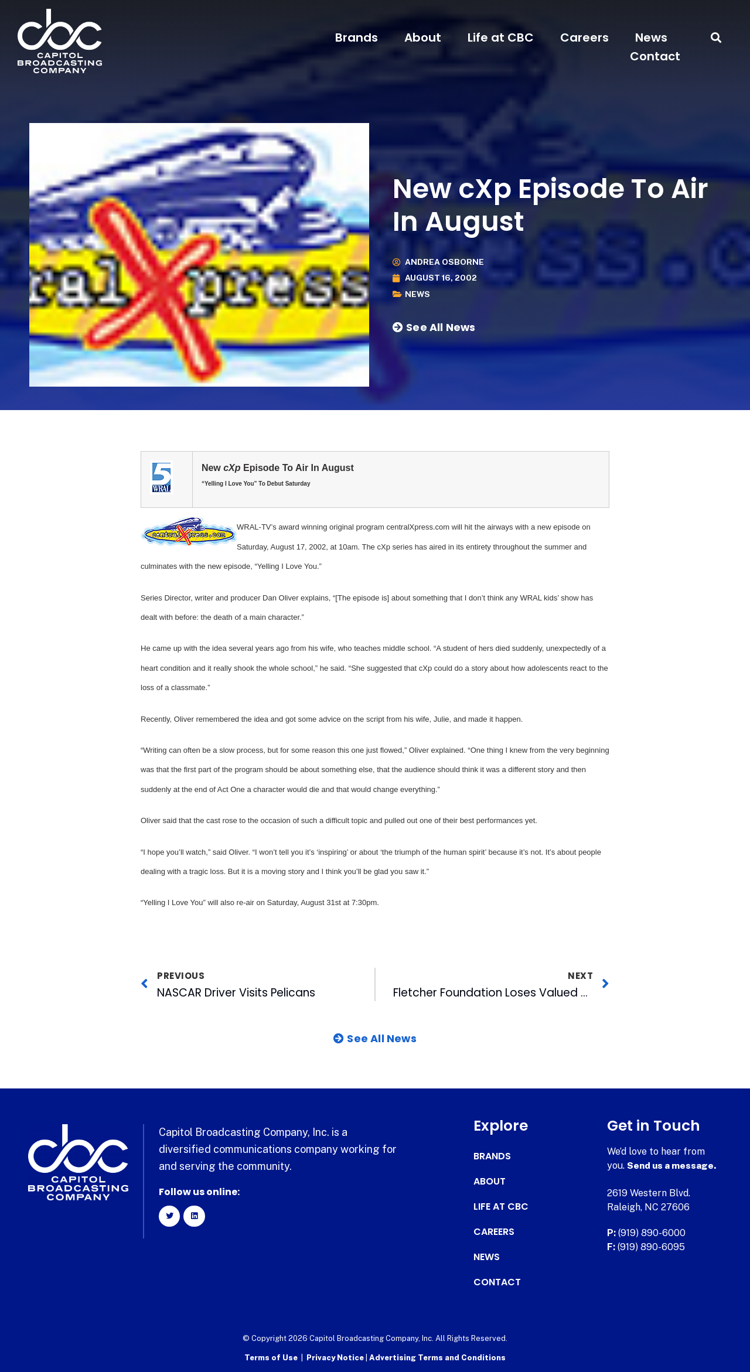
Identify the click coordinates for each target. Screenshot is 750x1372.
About (422, 37)
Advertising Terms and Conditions (437, 1357)
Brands (356, 37)
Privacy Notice (336, 1357)
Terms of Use (271, 1357)
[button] (716, 37)
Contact (655, 56)
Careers (584, 37)
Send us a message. (672, 1165)
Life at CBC (501, 37)
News (651, 37)
